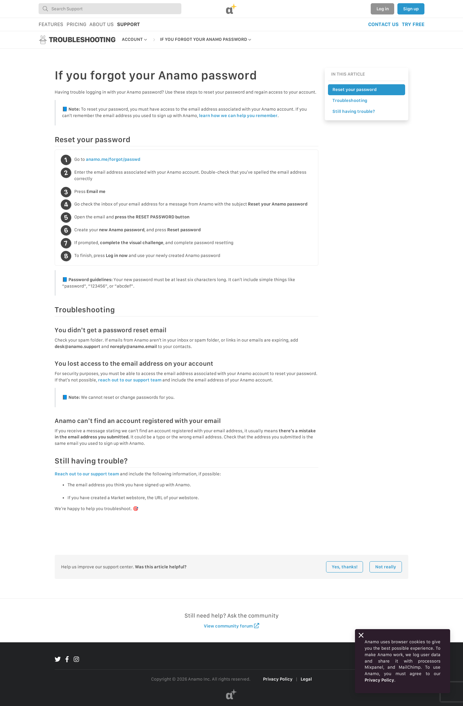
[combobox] (110, 8)
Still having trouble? (353, 111)
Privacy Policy (278, 679)
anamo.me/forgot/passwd (113, 159)
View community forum (231, 625)
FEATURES (51, 24)
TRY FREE (413, 24)
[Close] (361, 635)
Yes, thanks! (345, 566)
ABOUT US (101, 24)
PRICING (76, 24)
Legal (306, 679)
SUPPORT (128, 24)
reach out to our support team (129, 379)
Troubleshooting (349, 100)
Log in (383, 8)
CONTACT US (383, 24)
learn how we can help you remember (238, 115)
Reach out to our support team (87, 473)
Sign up (411, 8)
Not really (385, 566)
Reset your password (354, 89)
